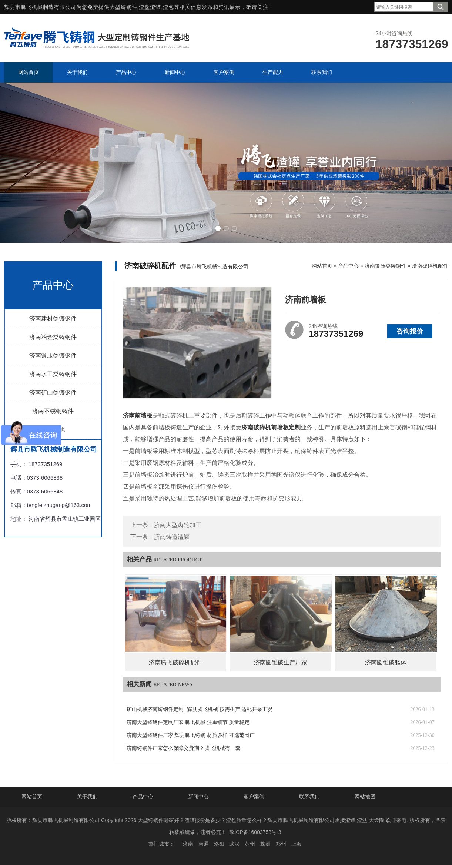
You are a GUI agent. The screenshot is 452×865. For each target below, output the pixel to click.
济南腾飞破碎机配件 (175, 662)
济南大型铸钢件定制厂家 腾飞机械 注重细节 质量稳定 (188, 722)
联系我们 (309, 796)
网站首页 (322, 266)
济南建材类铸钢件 (53, 318)
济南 (188, 844)
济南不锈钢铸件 (53, 411)
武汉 (234, 844)
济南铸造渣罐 (172, 537)
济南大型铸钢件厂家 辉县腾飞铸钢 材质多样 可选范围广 (191, 735)
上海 (296, 844)
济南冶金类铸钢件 (53, 337)
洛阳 (219, 844)
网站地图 (365, 796)
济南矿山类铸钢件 (53, 392)
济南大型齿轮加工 (177, 525)
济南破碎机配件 (430, 266)
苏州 (250, 844)
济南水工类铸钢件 (53, 374)
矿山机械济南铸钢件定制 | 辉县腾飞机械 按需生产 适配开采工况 (200, 709)
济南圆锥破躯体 (385, 662)
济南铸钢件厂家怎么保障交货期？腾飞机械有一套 (184, 748)
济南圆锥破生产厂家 (280, 662)
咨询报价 (409, 331)
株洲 (265, 844)
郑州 (281, 844)
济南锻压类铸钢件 (53, 355)
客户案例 (254, 796)
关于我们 (87, 796)
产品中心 (348, 266)
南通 (203, 844)
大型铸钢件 (123, 7)
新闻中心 (198, 796)
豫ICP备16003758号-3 (255, 832)
